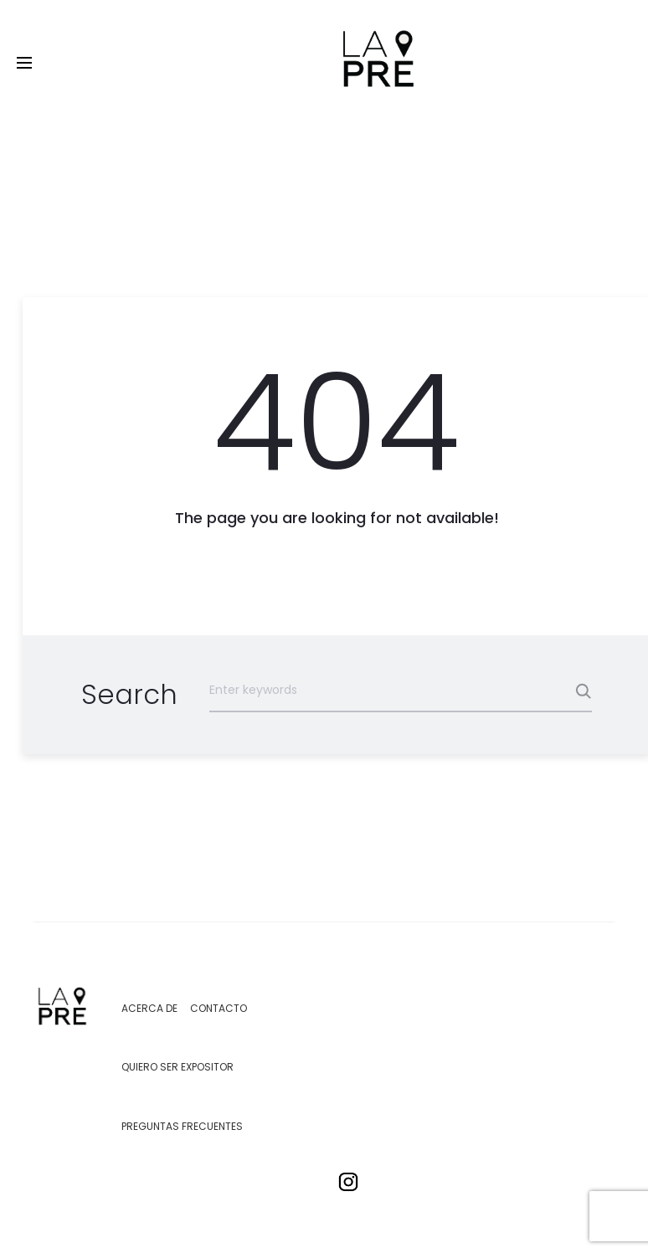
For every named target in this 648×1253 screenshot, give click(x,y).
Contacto (218, 1008)
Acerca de (149, 1008)
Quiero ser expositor (177, 1067)
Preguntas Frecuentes (182, 1126)
